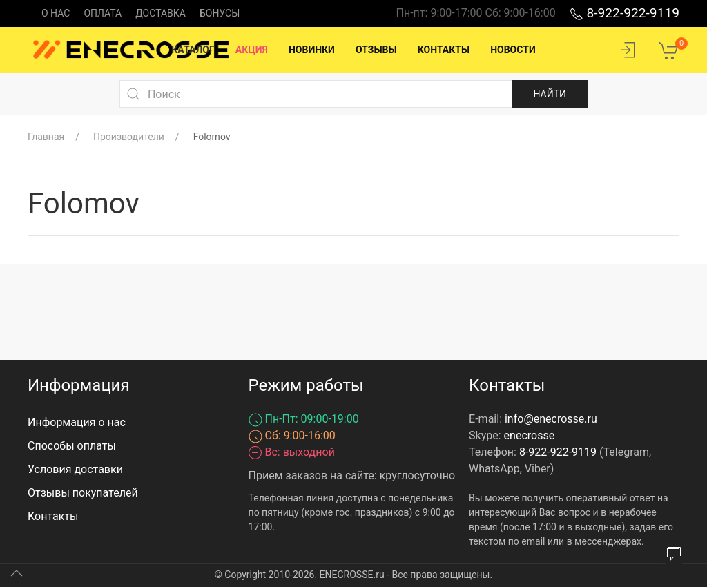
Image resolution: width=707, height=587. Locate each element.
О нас (55, 13)
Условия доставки (75, 469)
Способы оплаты (72, 445)
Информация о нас (77, 422)
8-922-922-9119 (624, 13)
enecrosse (529, 435)
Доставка (160, 13)
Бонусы (220, 13)
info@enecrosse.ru (551, 418)
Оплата (103, 13)
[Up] (16, 573)
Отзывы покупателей (83, 492)
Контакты (53, 516)
